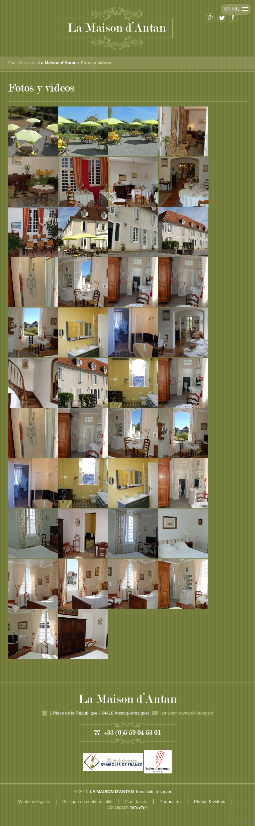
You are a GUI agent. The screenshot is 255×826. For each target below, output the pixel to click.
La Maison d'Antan (58, 62)
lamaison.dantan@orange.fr (187, 713)
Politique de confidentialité (87, 801)
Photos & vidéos (209, 801)
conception (127, 807)
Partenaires (171, 801)
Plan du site (136, 801)
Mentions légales (34, 801)
